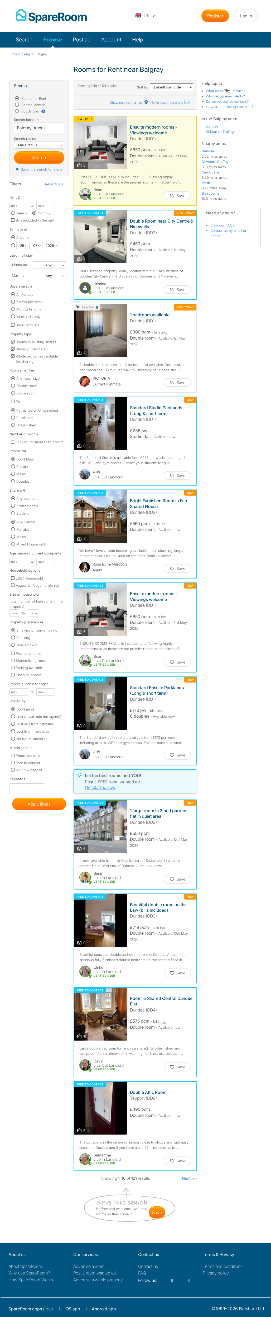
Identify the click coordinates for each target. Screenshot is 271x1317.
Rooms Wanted (32, 105)
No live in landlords (31, 739)
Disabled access (29, 675)
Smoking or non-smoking (36, 630)
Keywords (17, 780)
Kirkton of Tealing (220, 131)
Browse (52, 39)
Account (111, 39)
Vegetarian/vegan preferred (37, 585)
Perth (206, 183)
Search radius (25, 139)
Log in (246, 15)
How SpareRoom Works (30, 1279)
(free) (30, 1308)
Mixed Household (30, 544)
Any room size (28, 378)
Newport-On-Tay (215, 161)
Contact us (148, 1266)
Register (215, 15)
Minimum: (20, 265)
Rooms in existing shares (36, 342)
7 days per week (29, 302)
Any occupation (29, 498)
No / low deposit (29, 770)
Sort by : (165, 87)
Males (21, 474)
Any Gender (26, 522)
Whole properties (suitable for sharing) (37, 359)
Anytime (22, 237)
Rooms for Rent (33, 98)
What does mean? (224, 91)
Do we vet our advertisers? (227, 101)
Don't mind (25, 709)
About (25, 1266)
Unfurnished (26, 425)
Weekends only (28, 316)
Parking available (29, 668)
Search (24, 39)
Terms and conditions (223, 1266)
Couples (23, 481)
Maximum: (20, 275)
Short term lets (27, 325)
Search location (26, 119)
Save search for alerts (171, 103)
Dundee (212, 126)
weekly (21, 213)
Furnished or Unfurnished (37, 410)
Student (22, 513)
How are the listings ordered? (229, 107)
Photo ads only (28, 756)
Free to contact (28, 763)
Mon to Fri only (28, 309)
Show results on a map (129, 103)
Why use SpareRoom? (29, 1273)
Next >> (189, 1178)
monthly (43, 213)
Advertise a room (89, 1266)
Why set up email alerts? (225, 96)
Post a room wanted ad (94, 1273)
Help (137, 39)
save (157, 1212)
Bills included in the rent (35, 220)
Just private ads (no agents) (38, 716)
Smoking (23, 638)
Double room (26, 386)
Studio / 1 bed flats (30, 349)
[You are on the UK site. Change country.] (145, 16)
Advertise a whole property (98, 1279)
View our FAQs (222, 225)
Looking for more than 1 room (39, 442)
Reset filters (54, 184)
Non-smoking (27, 645)
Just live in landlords (33, 731)
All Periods (24, 294)
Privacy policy (216, 1273)
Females (23, 466)
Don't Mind (25, 459)
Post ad (82, 39)
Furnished (24, 418)
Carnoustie (210, 172)
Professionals (27, 506)
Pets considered (29, 653)
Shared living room (31, 660)
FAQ (142, 1273)
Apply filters (39, 804)
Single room (26, 393)
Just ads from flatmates (35, 724)
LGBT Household (29, 578)
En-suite (22, 401)
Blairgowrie (210, 193)
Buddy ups (33, 111)
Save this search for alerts (38, 169)
